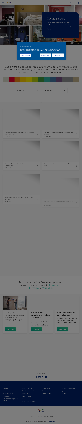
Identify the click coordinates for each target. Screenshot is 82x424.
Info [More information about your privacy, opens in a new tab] (58, 50)
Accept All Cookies (45, 55)
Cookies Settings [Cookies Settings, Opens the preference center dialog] (25, 55)
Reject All (57, 55)
